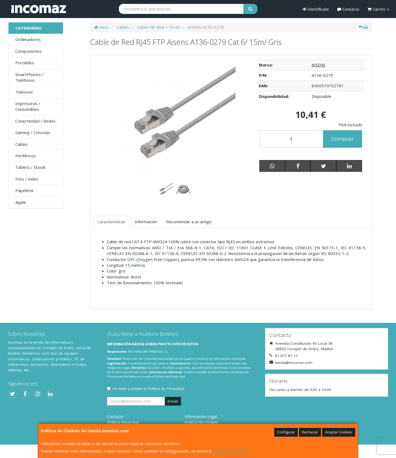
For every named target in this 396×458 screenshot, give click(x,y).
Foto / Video (27, 179)
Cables (21, 144)
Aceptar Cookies (338, 432)
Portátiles (24, 62)
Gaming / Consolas (32, 132)
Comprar (342, 138)
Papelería (24, 190)
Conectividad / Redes (35, 121)
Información (146, 221)
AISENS (318, 65)
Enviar (173, 401)
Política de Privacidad (169, 376)
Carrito (378, 9)
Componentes (28, 51)
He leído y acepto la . (149, 388)
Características (111, 221)
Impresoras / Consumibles (27, 106)
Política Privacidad (123, 422)
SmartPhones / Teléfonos (29, 77)
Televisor (24, 92)
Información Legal (201, 416)
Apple (20, 202)
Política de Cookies (230, 451)
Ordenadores (28, 39)
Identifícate (316, 9)
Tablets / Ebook (30, 167)
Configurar (286, 432)
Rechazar (310, 432)
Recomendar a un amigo (189, 221)
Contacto (348, 9)
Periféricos (25, 155)
